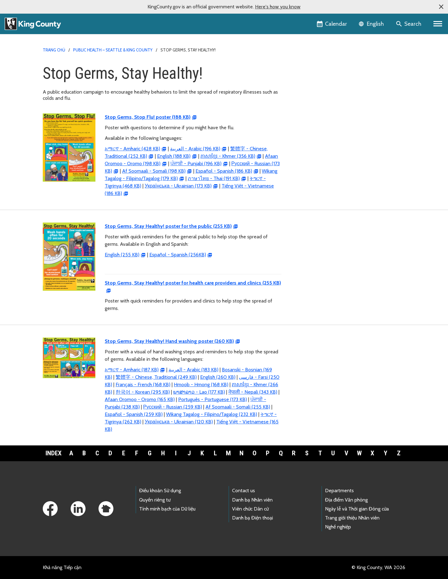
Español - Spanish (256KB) (177, 255)
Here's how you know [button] (278, 7)
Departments (339, 490)
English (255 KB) (122, 255)
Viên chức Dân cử (250, 509)
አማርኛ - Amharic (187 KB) (132, 370)
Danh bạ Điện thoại (252, 518)
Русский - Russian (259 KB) (172, 407)
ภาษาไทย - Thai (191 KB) (214, 178)
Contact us (243, 490)
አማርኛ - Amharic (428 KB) (132, 149)
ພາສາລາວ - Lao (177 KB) (199, 392)
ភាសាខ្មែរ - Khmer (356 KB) (227, 156)
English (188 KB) (174, 156)
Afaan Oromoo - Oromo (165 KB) (140, 399)
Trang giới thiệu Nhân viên (352, 518)
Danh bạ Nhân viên (252, 500)
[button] (441, 7)
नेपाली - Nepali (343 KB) (252, 392)
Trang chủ (54, 49)
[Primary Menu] (438, 24)
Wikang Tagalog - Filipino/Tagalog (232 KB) (211, 414)
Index (54, 453)
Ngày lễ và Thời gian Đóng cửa (357, 509)
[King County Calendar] (332, 24)
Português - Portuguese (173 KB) (212, 399)
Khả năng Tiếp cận (62, 567)
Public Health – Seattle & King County (112, 49)
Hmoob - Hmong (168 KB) (201, 384)
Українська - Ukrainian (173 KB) (178, 186)
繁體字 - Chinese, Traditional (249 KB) (156, 377)
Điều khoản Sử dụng (160, 490)
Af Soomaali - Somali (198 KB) (154, 171)
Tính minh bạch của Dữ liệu (167, 509)
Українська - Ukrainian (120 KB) (179, 422)
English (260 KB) (217, 377)
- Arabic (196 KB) (195, 149)
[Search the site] (409, 24)
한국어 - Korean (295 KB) (143, 392)
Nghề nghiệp (338, 527)
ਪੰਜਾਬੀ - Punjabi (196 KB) (196, 163)
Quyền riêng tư (154, 500)
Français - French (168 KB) (143, 384)
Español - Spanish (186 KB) (223, 171)
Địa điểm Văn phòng (346, 500)
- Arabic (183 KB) (193, 370)
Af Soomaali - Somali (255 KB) (237, 407)
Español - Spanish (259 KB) (134, 414)
